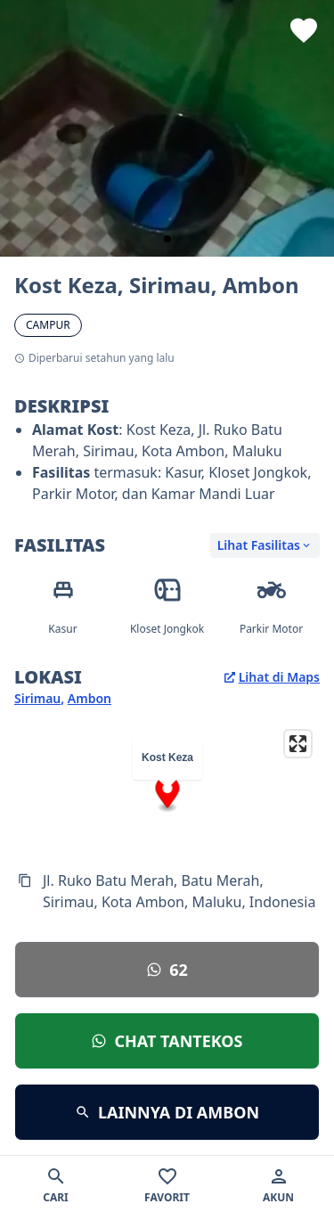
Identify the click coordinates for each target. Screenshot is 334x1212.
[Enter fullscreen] (298, 744)
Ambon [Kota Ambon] (89, 698)
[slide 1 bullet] (167, 239)
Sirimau (37, 698)
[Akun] (278, 1184)
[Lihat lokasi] (167, 969)
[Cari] (55, 1184)
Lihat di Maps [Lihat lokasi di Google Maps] (272, 676)
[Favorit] (167, 1184)
